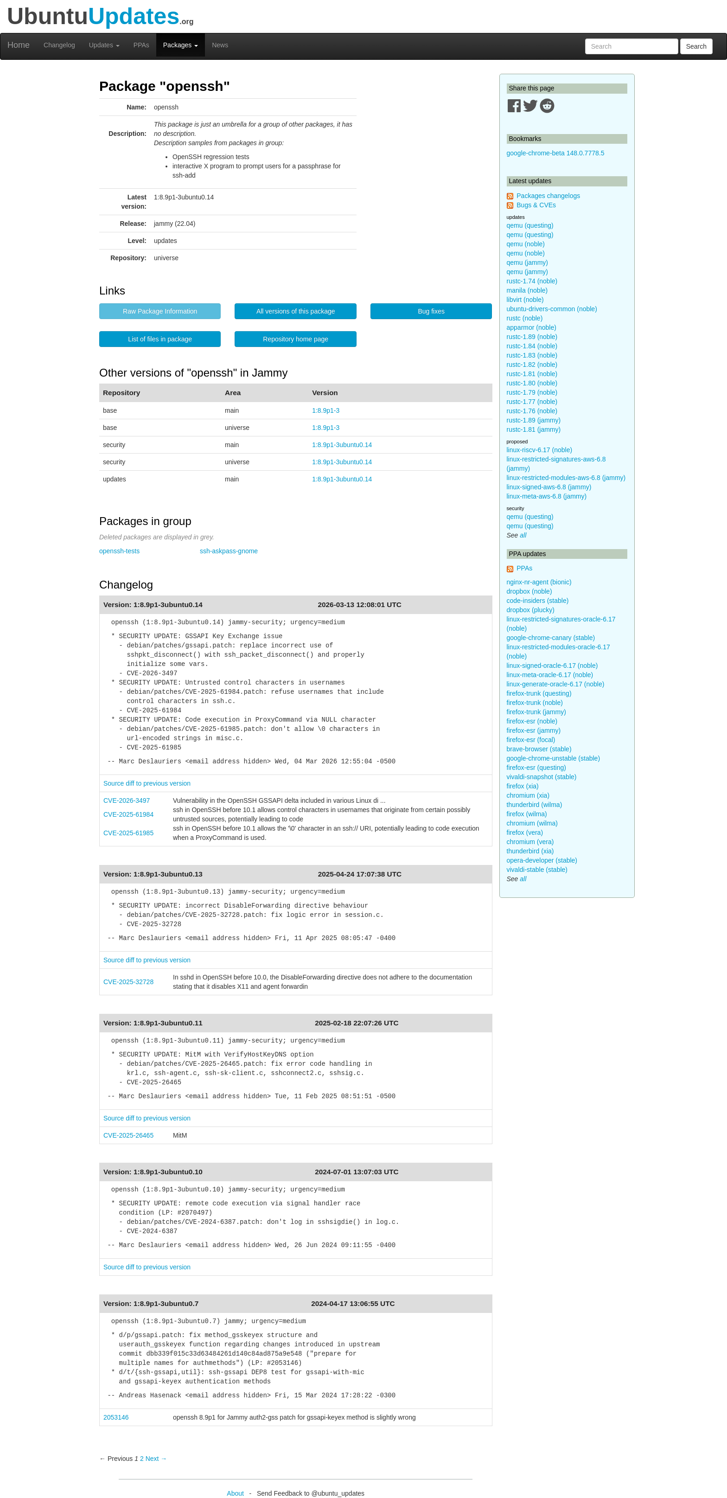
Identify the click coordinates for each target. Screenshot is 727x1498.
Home (18, 45)
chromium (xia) (528, 795)
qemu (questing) (530, 225)
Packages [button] (180, 45)
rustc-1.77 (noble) (532, 401)
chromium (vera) (530, 841)
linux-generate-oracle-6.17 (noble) (556, 684)
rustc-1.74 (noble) (532, 281)
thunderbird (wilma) (534, 804)
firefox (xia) (523, 786)
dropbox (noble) (529, 591)
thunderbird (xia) (530, 851)
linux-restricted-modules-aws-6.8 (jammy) (566, 477)
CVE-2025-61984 (128, 814)
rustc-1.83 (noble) (532, 355)
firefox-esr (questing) (536, 767)
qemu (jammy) (527, 262)
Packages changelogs (548, 195)
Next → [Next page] (156, 1458)
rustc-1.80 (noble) (532, 383)
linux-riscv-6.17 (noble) (540, 450)
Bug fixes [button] (431, 311)
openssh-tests (119, 551)
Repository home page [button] (295, 339)
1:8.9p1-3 (325, 410)
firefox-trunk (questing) (539, 693)
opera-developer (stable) (542, 860)
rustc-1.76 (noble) (532, 411)
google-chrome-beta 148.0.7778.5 (556, 153)
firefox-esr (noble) (532, 721)
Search (696, 46)
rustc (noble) (525, 318)
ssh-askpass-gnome (229, 551)
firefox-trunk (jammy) (536, 712)
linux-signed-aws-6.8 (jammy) (549, 487)
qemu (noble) (526, 244)
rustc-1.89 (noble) (532, 336)
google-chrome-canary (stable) (551, 637)
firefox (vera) (525, 832)
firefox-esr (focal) (531, 739)
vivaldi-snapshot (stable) (542, 777)
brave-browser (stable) (539, 749)
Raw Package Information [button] (160, 311)
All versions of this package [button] (295, 311)
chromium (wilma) (532, 823)
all (523, 535)
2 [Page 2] (142, 1458)
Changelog (59, 45)
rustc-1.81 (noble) (532, 374)
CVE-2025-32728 (128, 982)
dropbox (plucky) (531, 610)
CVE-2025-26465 (128, 1135)
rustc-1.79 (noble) (532, 392)
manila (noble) (527, 290)
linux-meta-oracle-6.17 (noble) (550, 675)
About (235, 1493)
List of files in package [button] (160, 339)
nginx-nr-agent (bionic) (539, 582)
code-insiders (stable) (538, 600)
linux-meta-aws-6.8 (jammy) (547, 496)
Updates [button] (104, 45)
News (220, 45)
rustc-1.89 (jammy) (534, 420)
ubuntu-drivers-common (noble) (552, 309)
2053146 (116, 1417)
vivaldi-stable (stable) (537, 869)
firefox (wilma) (527, 814)
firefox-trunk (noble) (535, 702)
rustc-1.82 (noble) (532, 364)
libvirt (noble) (525, 299)
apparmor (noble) (531, 327)
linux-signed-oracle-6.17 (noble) (552, 665)
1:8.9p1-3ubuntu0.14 (342, 444)
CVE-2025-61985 (128, 833)
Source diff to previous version (147, 783)
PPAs (141, 45)
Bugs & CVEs (536, 205)
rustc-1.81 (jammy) (534, 429)
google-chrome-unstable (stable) (553, 758)
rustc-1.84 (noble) (532, 346)
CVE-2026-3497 (126, 800)
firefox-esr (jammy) (534, 730)
